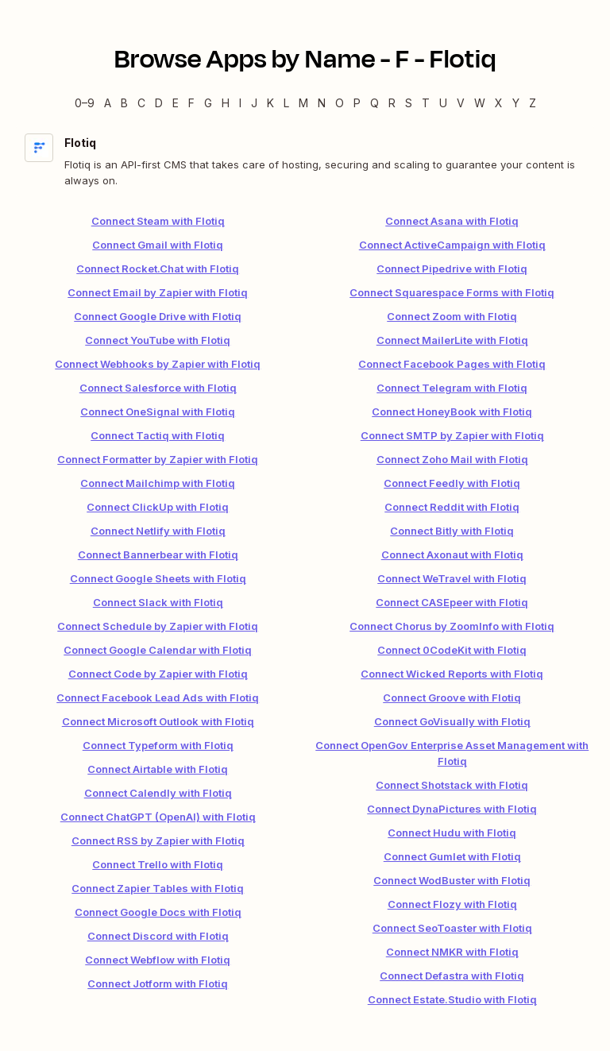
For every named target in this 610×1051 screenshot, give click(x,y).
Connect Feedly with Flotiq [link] (452, 483)
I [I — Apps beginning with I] (240, 103)
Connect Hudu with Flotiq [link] (452, 832)
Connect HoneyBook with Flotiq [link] (452, 411)
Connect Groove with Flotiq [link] (452, 697)
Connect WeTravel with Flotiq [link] (452, 578)
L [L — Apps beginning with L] (286, 103)
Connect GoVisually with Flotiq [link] (452, 721)
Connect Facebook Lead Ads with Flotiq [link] (157, 697)
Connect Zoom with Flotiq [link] (452, 316)
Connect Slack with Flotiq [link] (158, 602)
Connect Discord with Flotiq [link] (158, 935)
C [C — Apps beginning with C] (141, 103)
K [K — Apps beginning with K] (270, 103)
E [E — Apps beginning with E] (175, 103)
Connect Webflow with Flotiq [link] (157, 959)
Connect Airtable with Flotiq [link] (157, 769)
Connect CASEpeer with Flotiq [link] (452, 602)
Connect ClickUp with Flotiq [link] (158, 506)
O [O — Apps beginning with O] (339, 103)
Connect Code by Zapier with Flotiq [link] (158, 673)
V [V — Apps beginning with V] (461, 103)
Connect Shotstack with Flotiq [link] (452, 785)
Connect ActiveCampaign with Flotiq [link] (452, 244)
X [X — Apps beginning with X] (499, 103)
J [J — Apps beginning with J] (254, 103)
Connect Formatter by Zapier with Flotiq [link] (157, 459)
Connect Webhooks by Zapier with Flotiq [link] (158, 363)
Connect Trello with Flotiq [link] (157, 864)
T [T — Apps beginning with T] (426, 103)
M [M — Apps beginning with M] (303, 103)
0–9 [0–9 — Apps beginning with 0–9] (85, 103)
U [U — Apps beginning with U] (443, 103)
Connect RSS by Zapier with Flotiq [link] (158, 840)
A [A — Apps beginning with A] (107, 103)
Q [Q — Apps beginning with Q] (374, 103)
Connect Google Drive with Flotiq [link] (157, 316)
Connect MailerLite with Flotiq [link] (452, 340)
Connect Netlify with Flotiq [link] (158, 530)
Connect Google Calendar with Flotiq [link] (158, 649)
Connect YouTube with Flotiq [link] (157, 340)
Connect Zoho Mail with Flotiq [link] (452, 459)
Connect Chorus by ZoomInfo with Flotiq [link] (451, 626)
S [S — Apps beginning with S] (408, 103)
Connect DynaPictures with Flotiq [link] (452, 808)
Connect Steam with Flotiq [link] (158, 220)
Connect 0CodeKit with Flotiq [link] (452, 649)
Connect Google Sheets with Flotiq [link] (158, 578)
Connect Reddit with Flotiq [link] (451, 506)
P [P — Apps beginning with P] (357, 103)
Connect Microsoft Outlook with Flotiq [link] (158, 721)
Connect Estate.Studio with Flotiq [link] (452, 999)
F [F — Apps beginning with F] (191, 103)
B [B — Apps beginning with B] (124, 103)
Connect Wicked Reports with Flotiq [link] (452, 673)
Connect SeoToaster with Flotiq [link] (452, 928)
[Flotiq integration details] (305, 161)
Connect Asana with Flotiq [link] (452, 220)
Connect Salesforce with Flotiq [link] (158, 387)
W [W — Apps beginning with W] (479, 103)
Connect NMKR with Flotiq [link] (452, 951)
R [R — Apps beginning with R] (392, 103)
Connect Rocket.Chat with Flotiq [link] (157, 268)
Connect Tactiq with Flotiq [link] (158, 435)
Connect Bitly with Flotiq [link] (452, 530)
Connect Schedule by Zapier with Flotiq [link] (157, 626)
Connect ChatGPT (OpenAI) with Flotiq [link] (158, 816)
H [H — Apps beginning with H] (226, 103)
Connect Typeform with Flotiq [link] (158, 745)
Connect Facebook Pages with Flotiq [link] (452, 363)
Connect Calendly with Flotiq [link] (158, 792)
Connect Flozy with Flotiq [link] (452, 904)
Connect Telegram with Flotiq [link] (451, 387)
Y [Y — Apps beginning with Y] (515, 103)
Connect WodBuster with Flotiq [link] (452, 880)
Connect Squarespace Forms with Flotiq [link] (451, 292)
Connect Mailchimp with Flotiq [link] (157, 483)
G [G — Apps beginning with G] (208, 103)
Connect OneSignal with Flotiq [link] (157, 411)
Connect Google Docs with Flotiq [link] (158, 912)
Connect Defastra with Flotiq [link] (452, 975)
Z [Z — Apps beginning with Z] (532, 103)
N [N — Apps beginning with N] (322, 103)
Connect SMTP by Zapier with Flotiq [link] (452, 435)
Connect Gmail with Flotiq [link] (157, 244)
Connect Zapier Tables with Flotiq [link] (157, 888)
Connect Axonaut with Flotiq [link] (452, 554)
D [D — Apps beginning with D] (159, 103)
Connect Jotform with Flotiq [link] (157, 983)
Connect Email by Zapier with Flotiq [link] (158, 292)
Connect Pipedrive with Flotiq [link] (451, 268)
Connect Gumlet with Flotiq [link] (452, 856)
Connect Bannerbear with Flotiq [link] (158, 554)
